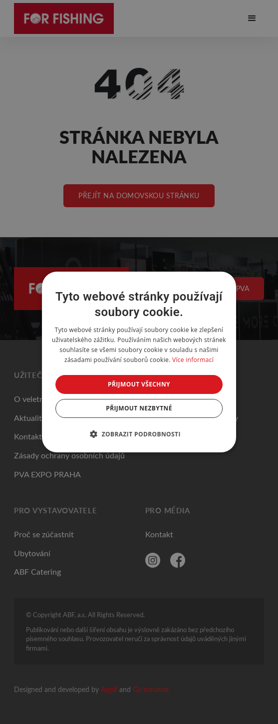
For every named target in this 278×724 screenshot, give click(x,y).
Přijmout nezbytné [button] (139, 408)
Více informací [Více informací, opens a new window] (193, 360)
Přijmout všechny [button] (139, 384)
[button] (139, 434)
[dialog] (139, 362)
